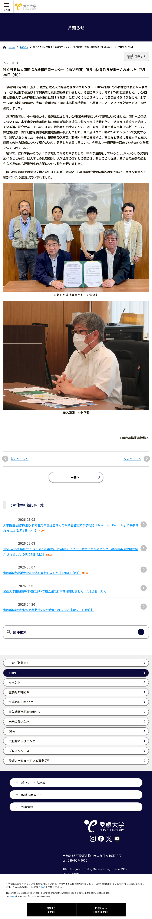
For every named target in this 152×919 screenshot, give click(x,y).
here (13, 896)
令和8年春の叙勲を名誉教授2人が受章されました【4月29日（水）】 (48, 610)
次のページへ (132, 459)
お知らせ (24, 47)
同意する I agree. (51, 909)
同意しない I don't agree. (100, 909)
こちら (41, 887)
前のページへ (20, 459)
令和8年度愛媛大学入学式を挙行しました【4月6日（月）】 (42, 573)
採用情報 (27, 807)
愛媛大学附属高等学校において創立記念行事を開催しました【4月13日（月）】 (55, 591)
